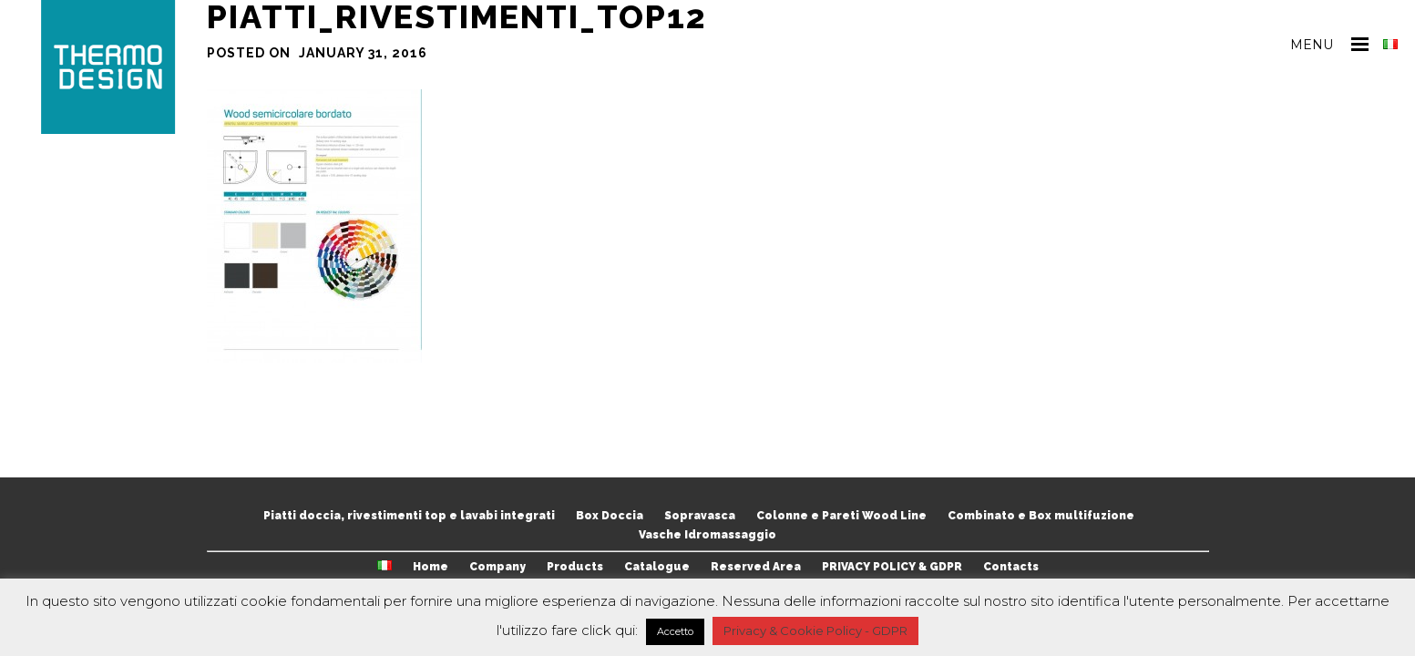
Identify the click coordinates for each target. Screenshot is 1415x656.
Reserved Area (756, 566)
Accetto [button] (675, 631)
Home (430, 566)
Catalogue (657, 566)
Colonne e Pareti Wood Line (841, 515)
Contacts (1011, 566)
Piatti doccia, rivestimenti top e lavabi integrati (409, 515)
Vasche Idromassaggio (707, 534)
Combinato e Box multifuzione (1041, 515)
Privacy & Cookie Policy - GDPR (815, 630)
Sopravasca (699, 515)
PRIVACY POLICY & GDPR (892, 566)
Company (497, 566)
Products (575, 566)
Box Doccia (609, 515)
